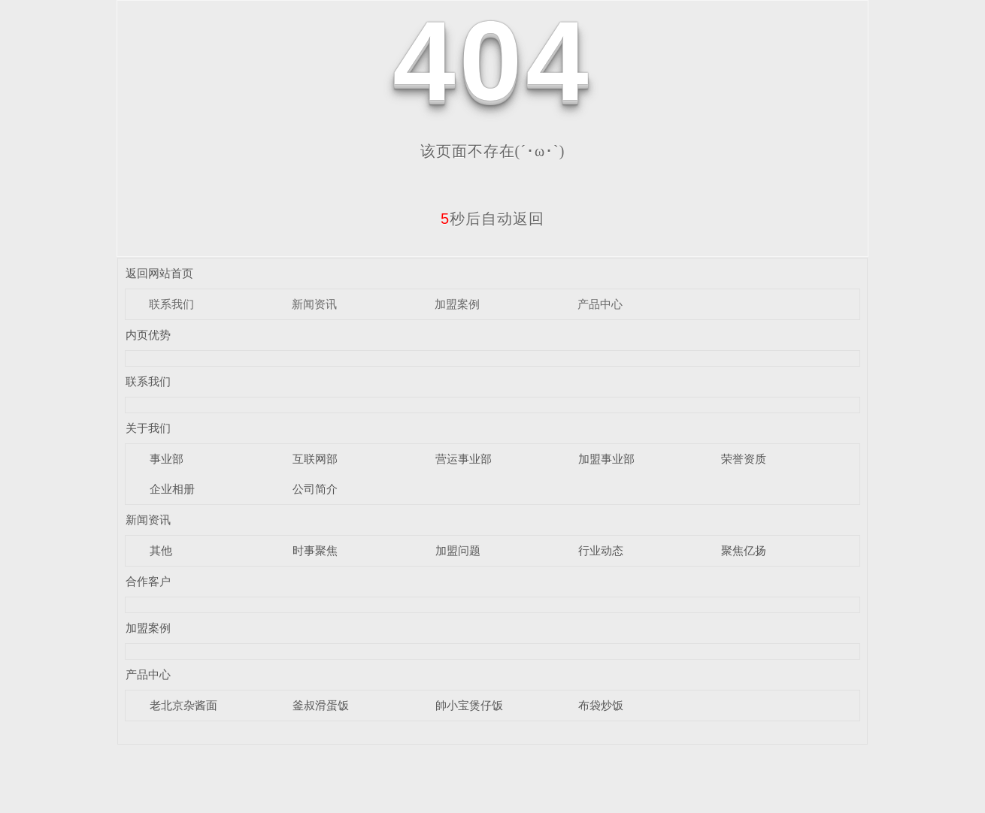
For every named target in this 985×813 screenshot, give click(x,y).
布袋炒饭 (600, 705)
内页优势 (148, 334)
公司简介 (315, 488)
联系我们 (171, 304)
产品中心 (600, 304)
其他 (161, 550)
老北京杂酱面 (183, 705)
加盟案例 (457, 304)
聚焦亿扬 (743, 550)
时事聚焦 (315, 550)
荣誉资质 (743, 458)
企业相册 (172, 488)
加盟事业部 (606, 458)
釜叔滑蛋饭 (320, 705)
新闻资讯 (314, 304)
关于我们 (148, 428)
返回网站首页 (159, 273)
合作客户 (148, 581)
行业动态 (600, 550)
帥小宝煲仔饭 (469, 705)
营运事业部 (463, 458)
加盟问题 (457, 550)
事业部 (166, 458)
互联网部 (315, 458)
